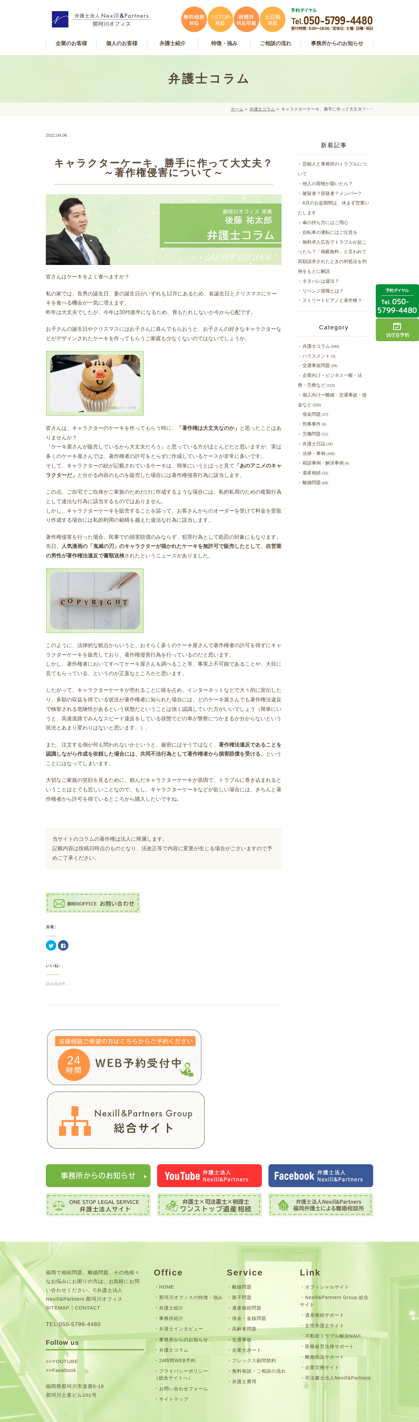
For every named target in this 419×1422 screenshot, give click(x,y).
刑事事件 (311, 424)
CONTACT (87, 1256)
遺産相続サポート (324, 1263)
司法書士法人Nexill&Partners (338, 1326)
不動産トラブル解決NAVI (333, 1284)
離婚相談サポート (324, 1305)
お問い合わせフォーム (183, 1337)
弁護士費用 (244, 1329)
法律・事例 (313, 453)
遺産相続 (311, 472)
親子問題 (242, 1245)
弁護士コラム (262, 109)
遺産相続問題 (247, 1256)
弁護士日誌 (313, 443)
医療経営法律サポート (329, 1294)
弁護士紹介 (171, 1256)
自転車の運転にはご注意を (329, 232)
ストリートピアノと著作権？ (332, 300)
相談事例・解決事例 (323, 462)
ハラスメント (316, 356)
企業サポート (247, 1298)
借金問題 (311, 414)
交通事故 (242, 1287)
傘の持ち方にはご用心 (325, 222)
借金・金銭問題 (249, 1267)
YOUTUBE (65, 1309)
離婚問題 (311, 482)
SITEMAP (58, 1256)
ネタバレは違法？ (320, 281)
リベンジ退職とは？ (323, 290)
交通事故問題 (316, 365)
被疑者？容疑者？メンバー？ (332, 193)
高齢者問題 (244, 1277)
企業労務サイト (322, 1316)
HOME (166, 1235)
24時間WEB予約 (177, 1308)
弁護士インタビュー (181, 1277)
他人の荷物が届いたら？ (327, 183)
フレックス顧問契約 (254, 1308)
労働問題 (311, 433)
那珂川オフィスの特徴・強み (191, 1245)
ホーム (237, 109)
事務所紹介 (171, 1267)
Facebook (64, 1318)
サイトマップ (174, 1347)
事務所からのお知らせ (183, 1287)
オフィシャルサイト (327, 1235)
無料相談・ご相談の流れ (259, 1319)
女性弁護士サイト (324, 1273)
